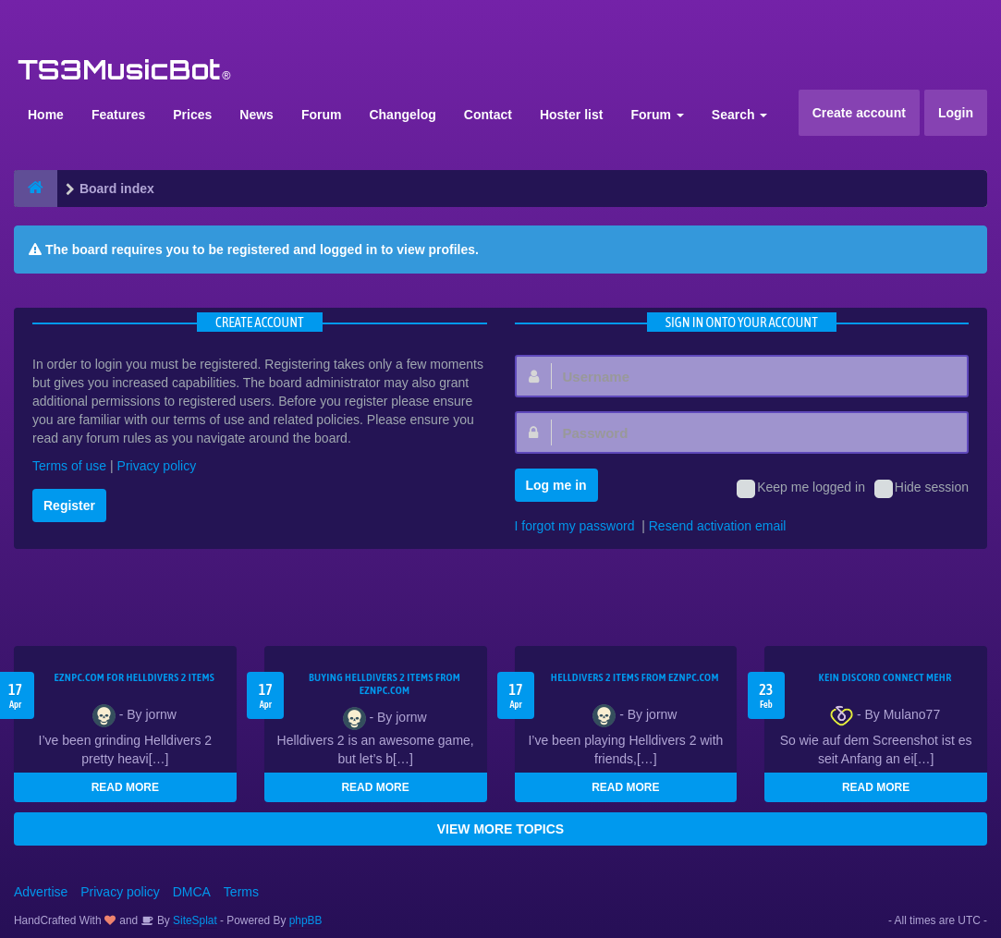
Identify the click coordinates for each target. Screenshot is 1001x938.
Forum (321, 114)
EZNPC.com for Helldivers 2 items (134, 677)
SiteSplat (193, 920)
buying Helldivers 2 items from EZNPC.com (384, 684)
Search (740, 114)
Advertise (40, 891)
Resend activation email (718, 525)
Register (69, 505)
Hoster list (571, 114)
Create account (859, 112)
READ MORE (125, 787)
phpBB (306, 920)
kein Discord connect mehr (885, 677)
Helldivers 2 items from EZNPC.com (635, 677)
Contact (488, 114)
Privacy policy (157, 465)
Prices (192, 114)
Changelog (402, 114)
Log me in (556, 485)
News (256, 114)
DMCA (192, 891)
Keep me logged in (801, 489)
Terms (241, 891)
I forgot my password (575, 525)
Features (118, 114)
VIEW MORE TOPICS (500, 829)
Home (46, 114)
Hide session (921, 489)
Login (955, 112)
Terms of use (69, 465)
